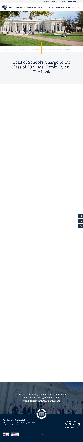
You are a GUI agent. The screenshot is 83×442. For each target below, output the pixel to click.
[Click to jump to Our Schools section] (41, 48)
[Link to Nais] (15, 434)
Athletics (70, 7)
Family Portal (46, 1)
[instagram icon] (70, 424)
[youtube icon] (74, 424)
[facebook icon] (66, 424)
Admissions (21, 7)
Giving (51, 7)
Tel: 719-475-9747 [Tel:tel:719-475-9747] (8, 425)
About (12, 7)
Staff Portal (55, 1)
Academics (31, 7)
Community (42, 7)
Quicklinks (72, 1)
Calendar (60, 7)
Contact (63, 1)
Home (5, 49)
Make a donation (72, 428)
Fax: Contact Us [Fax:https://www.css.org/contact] (19, 425)
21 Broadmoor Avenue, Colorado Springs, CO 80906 (19, 423)
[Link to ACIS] (6, 434)
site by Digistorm (75, 434)
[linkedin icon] (79, 424)
